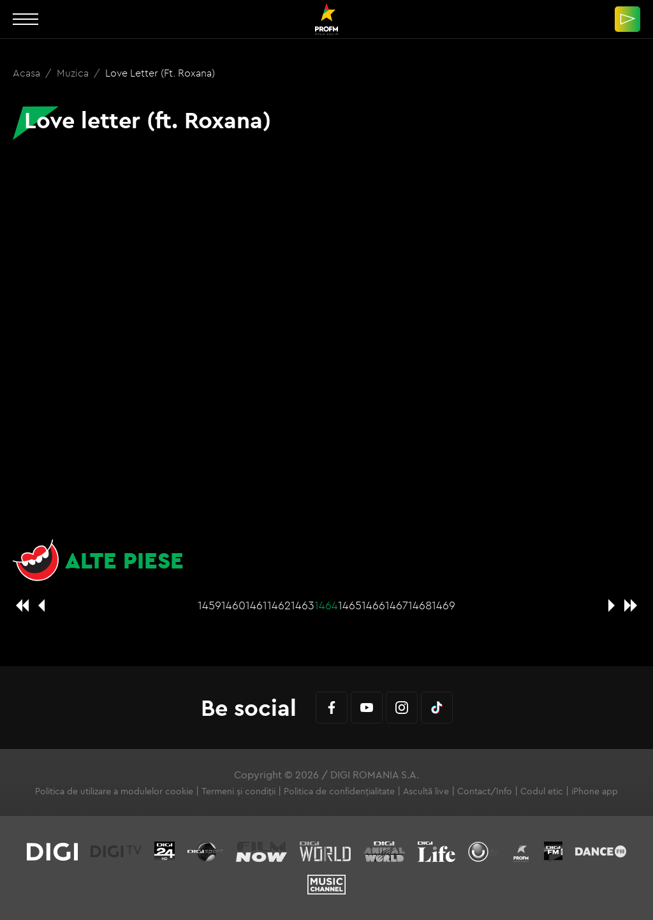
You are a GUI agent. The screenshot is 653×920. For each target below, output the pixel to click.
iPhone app (594, 791)
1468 (420, 605)
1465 (350, 605)
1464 (326, 605)
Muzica (74, 72)
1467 (396, 605)
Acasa (28, 72)
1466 (373, 605)
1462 (279, 605)
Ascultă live (426, 791)
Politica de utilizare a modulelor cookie (114, 791)
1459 (209, 605)
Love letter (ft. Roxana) (160, 72)
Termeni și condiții (238, 791)
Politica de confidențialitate (339, 791)
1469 (443, 605)
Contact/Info (484, 791)
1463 (302, 605)
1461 (256, 605)
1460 (233, 605)
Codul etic (541, 791)
